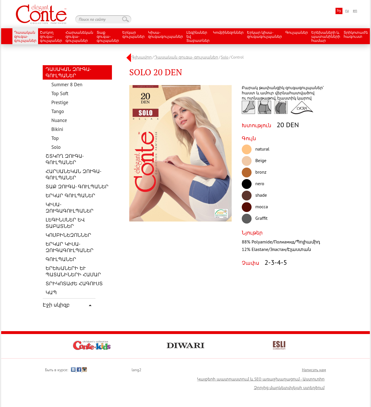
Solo (56, 147)
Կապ (51, 292)
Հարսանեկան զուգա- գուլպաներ (79, 37)
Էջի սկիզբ (56, 304)
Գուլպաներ (296, 33)
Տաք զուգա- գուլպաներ (108, 37)
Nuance (59, 120)
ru (347, 10)
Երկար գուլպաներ (133, 35)
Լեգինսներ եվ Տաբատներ (197, 37)
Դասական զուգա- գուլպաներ (25, 37)
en (355, 10)
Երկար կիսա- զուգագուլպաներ (264, 35)
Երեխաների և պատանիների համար (325, 37)
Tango (57, 111)
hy (339, 10)
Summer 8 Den (67, 84)
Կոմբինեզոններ (228, 33)
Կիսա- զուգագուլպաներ (165, 35)
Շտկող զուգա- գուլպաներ (51, 37)
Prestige (59, 102)
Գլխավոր (142, 57)
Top (55, 138)
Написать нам (314, 369)
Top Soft (59, 93)
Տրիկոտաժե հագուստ (356, 35)
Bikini (57, 129)
